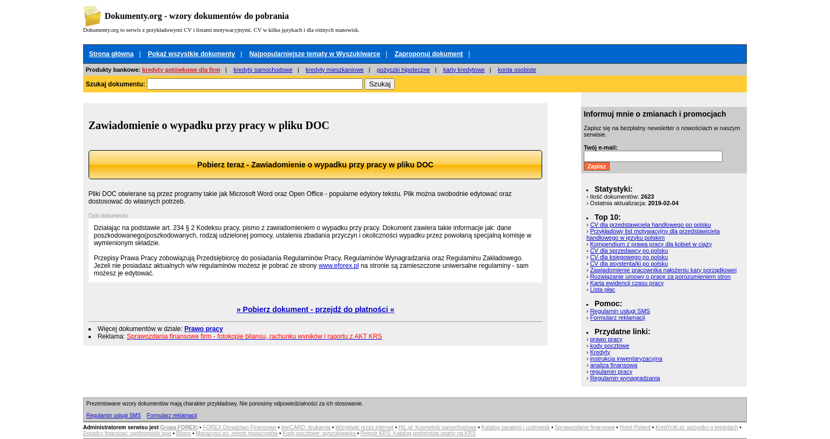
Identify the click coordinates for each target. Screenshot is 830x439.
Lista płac (602, 289)
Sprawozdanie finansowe (585, 427)
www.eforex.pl (339, 265)
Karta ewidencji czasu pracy (627, 283)
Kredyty (600, 352)
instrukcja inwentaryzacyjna (626, 358)
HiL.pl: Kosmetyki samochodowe (438, 427)
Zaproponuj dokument (429, 54)
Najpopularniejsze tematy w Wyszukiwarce (315, 54)
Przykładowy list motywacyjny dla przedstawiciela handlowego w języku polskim (653, 234)
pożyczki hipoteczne (403, 69)
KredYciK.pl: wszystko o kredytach (697, 427)
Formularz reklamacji (617, 317)
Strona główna (111, 54)
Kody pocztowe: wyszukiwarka (319, 433)
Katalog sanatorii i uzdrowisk (516, 427)
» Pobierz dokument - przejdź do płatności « (315, 309)
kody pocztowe (610, 345)
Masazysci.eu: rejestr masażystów (237, 433)
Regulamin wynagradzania (625, 378)
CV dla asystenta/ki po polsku (629, 263)
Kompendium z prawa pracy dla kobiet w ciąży (651, 244)
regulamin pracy (611, 371)
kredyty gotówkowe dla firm (181, 69)
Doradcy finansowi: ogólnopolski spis (127, 433)
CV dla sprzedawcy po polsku (629, 250)
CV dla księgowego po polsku (629, 257)
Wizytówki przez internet (364, 427)
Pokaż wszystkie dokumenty (191, 54)
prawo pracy (606, 339)
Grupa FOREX (178, 427)
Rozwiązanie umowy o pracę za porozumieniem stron (660, 276)
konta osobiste (517, 69)
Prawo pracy (203, 329)
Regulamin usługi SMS (620, 311)
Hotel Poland (635, 427)
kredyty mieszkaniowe (335, 69)
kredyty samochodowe (262, 69)
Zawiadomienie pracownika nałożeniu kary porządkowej (663, 270)
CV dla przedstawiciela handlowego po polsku (650, 224)
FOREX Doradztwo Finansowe (239, 427)
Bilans (183, 433)
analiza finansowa (613, 365)
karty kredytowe (464, 69)
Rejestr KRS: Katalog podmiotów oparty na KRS (417, 433)
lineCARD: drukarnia (305, 427)
